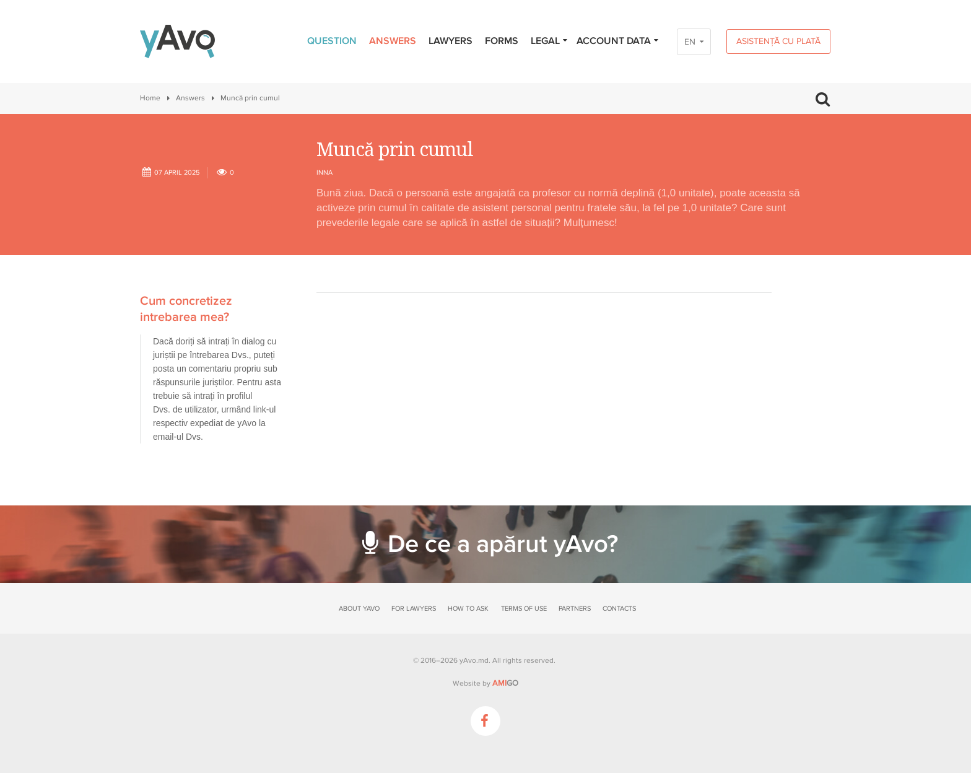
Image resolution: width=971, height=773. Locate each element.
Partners (575, 609)
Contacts (619, 609)
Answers (392, 41)
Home (150, 98)
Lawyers (450, 41)
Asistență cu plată (778, 41)
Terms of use (524, 609)
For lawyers (413, 609)
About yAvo (359, 609)
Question (332, 41)
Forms (501, 41)
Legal (549, 41)
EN (689, 42)
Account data (618, 41)
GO (505, 683)
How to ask (468, 609)
